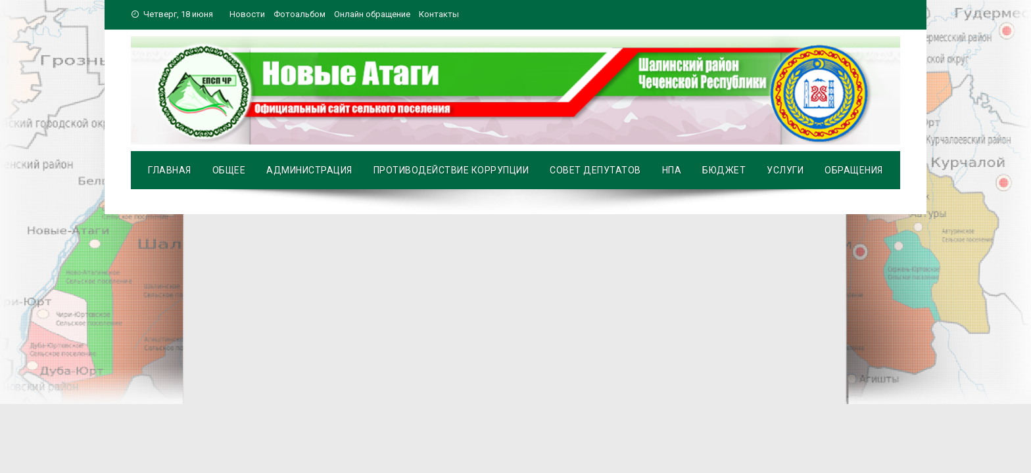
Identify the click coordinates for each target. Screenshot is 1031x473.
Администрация (309, 170)
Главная (169, 170)
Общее (229, 170)
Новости (247, 14)
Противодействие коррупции (451, 170)
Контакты (439, 14)
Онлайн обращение (372, 14)
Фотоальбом (299, 14)
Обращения (854, 170)
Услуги (785, 170)
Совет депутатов (595, 170)
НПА (672, 170)
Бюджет (724, 170)
